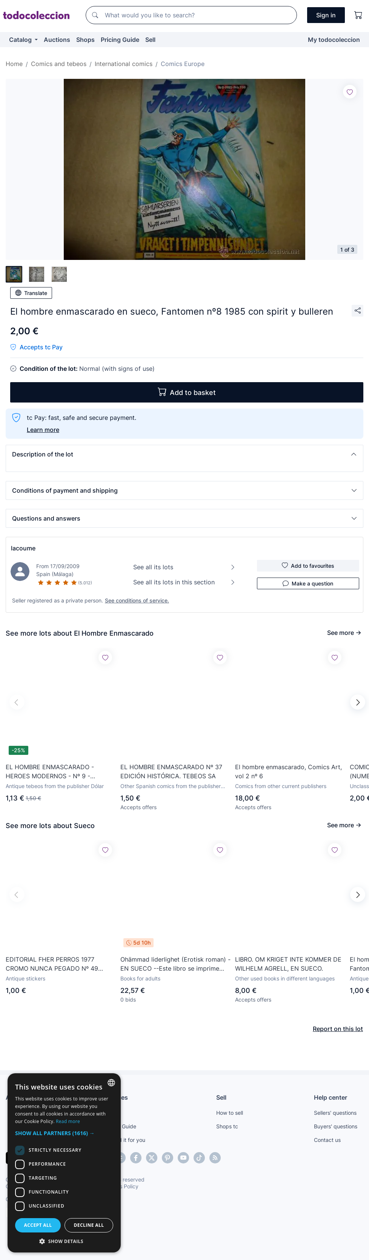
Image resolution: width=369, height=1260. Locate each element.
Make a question (308, 583)
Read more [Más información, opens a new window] (68, 1121)
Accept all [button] (38, 1225)
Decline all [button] (89, 1225)
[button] (184, 454)
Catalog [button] (21, 39)
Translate (31, 293)
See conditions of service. (137, 600)
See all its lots (184, 567)
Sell (150, 39)
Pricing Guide (120, 39)
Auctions (57, 39)
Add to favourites (308, 565)
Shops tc (227, 1126)
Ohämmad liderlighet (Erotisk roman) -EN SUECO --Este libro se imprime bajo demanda (175, 964)
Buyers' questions (335, 1126)
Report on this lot (338, 1029)
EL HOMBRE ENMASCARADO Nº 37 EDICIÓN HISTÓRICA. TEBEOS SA (171, 771)
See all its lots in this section (184, 582)
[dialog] (64, 1162)
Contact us (327, 1140)
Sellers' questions (335, 1112)
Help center (330, 1097)
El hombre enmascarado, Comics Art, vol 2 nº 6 (288, 771)
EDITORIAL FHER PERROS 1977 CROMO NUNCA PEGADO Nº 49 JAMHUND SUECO (52, 964)
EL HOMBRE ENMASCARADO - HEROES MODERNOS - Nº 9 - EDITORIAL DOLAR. (50, 772)
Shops (85, 39)
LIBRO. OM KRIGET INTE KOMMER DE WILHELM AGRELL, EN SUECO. (288, 964)
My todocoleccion (334, 39)
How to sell (229, 1112)
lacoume (23, 548)
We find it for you (124, 1140)
